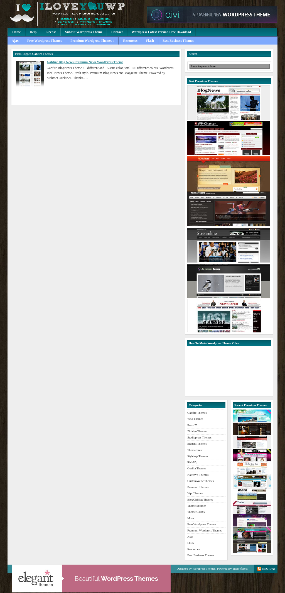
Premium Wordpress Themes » (92, 41)
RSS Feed (268, 568)
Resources (130, 41)
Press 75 (192, 425)
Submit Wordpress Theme (83, 32)
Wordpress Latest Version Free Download (161, 32)
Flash (150, 41)
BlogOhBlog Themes (200, 499)
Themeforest (195, 450)
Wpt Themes (195, 493)
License (50, 32)
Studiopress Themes (199, 437)
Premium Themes (197, 487)
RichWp (192, 462)
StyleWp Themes (197, 456)
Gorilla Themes (196, 468)
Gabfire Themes (197, 412)
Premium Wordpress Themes (76, 14)
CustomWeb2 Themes (200, 480)
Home (16, 32)
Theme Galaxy (196, 511)
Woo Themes (195, 418)
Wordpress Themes (203, 568)
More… (192, 518)
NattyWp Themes (197, 474)
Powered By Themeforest (232, 568)
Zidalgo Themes (197, 431)
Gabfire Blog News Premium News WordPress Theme (85, 62)
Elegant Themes (197, 443)
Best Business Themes (178, 41)
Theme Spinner (196, 505)
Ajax (15, 41)
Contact (117, 32)
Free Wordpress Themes (44, 41)
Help (33, 32)
